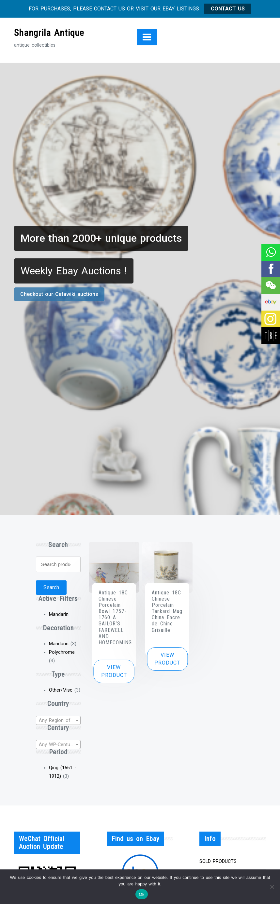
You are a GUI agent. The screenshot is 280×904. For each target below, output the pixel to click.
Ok (141, 894)
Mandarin (59, 644)
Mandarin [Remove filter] (59, 614)
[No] (272, 886)
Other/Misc (60, 690)
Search (51, 587)
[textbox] (58, 720)
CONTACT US (228, 9)
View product (114, 671)
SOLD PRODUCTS (218, 861)
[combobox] (58, 720)
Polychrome (62, 652)
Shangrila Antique (49, 32)
